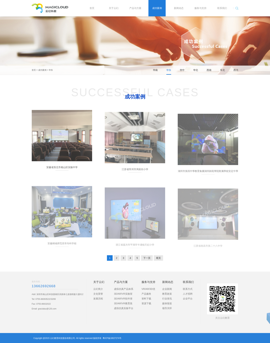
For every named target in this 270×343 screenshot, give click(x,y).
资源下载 (146, 303)
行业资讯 (167, 298)
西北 (235, 70)
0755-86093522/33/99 (45, 299)
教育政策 (167, 293)
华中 (182, 70)
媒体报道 (167, 303)
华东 (51, 70)
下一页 (146, 258)
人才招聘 (188, 293)
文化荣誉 (98, 293)
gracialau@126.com (47, 309)
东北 (222, 70)
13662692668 (44, 286)
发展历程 (98, 298)
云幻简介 (98, 289)
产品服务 (146, 293)
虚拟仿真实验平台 (123, 308)
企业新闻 (167, 289)
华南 (155, 70)
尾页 (158, 258)
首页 (34, 70)
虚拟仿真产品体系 (123, 289)
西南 (209, 70)
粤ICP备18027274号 (112, 338)
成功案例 (42, 70)
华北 (195, 70)
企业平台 (188, 298)
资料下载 (146, 298)
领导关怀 (167, 308)
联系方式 (188, 289)
